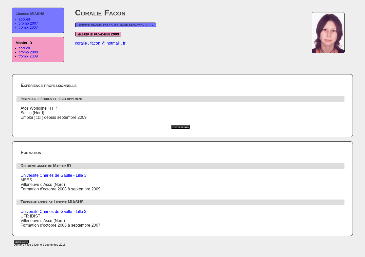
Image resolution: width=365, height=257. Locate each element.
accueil (24, 19)
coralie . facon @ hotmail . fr (100, 43)
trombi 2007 (28, 27)
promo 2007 (28, 23)
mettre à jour (21, 242)
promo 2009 (28, 52)
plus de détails (180, 127)
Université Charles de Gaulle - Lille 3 (53, 175)
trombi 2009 (28, 56)
